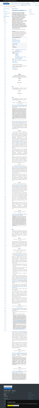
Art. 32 (5, 78)
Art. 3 (5, 28)
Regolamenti (5, 14)
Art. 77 (5, 159)
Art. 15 (5, 50)
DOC (16, 44)
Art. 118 (5, 231)
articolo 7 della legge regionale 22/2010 (18, 328)
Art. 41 (5, 95)
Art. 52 (5, 115)
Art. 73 (5, 152)
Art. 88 (5, 179)
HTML (13, 44)
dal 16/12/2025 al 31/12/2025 (16, 39)
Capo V (5, 141)
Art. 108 (5, 214)
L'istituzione (12, 2)
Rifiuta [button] (11, 405)
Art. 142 (5, 273)
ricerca (18, 3)
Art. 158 (5, 301)
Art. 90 (5, 182)
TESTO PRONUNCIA (15, 69)
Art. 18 (5, 55)
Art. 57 (5, 124)
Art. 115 (5, 226)
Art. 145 (5, 278)
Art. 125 (5, 243)
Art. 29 (5, 73)
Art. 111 (5, 219)
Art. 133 (5, 258)
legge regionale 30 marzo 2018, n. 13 (21, 255)
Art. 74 (5, 154)
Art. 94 (5, 189)
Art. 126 (5, 246)
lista (20, 3)
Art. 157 (5, 298)
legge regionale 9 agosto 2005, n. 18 (20, 141)
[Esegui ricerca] (35, 5)
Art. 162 (5, 311)
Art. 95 (5, 191)
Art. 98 (5, 197)
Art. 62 (5, 132)
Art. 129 (5, 251)
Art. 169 (5, 323)
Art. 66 (5, 139)
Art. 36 (5, 85)
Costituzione (30, 12)
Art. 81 (5, 167)
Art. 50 (5, 110)
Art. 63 (5, 134)
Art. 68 (5, 144)
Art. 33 (5, 80)
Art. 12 (5, 45)
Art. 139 (5, 268)
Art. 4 (5, 30)
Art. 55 (5, 120)
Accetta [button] (9, 405)
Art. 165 (5, 316)
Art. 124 (5, 241)
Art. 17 (5, 53)
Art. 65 (5, 137)
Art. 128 (5, 249)
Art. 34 (5, 82)
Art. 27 (5, 70)
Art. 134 (5, 259)
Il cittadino (27, 2)
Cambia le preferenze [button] (16, 405)
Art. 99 (5, 199)
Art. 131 (5, 254)
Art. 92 (5, 186)
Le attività (18, 2)
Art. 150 (5, 286)
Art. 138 (5, 266)
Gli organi (15, 2)
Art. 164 (5, 315)
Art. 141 (5, 271)
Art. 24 (5, 65)
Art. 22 (5, 62)
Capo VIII (5, 245)
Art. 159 (5, 303)
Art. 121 (5, 236)
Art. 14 (5, 48)
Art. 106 (5, 211)
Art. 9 (5, 40)
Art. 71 (5, 149)
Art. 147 (5, 281)
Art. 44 (5, 100)
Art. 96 (5, 192)
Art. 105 (5, 209)
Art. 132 (5, 256)
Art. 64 (5, 135)
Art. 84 (5, 172)
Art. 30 (5, 75)
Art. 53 (5, 117)
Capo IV (5, 112)
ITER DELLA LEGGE (15, 62)
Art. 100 (5, 201)
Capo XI (5, 310)
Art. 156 (5, 296)
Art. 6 (5, 33)
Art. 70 (5, 147)
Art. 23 (5, 63)
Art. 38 (5, 90)
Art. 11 (5, 43)
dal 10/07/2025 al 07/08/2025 (16, 41)
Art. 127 (5, 248)
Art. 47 (5, 105)
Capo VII (5, 196)
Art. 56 (5, 122)
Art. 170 (5, 325)
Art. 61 (5, 130)
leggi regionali (15, 3)
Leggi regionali (5, 11)
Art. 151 (5, 288)
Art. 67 (5, 142)
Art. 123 (5, 239)
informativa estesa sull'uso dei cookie (32, 403)
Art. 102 (5, 204)
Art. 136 (5, 263)
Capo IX (5, 300)
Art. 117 (5, 229)
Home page (11, 3)
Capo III (5, 87)
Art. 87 (5, 177)
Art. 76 (5, 157)
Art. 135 (5, 261)
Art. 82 (5, 169)
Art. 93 (5, 187)
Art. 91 (5, 184)
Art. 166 (5, 318)
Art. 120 (5, 234)
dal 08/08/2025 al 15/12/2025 (16, 40)
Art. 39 (5, 92)
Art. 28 (5, 72)
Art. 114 (5, 224)
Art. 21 (5, 60)
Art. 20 (5, 58)
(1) (19, 84)
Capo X (5, 307)
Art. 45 (5, 102)
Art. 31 (5, 77)
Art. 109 (5, 216)
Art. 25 (5, 67)
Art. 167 (5, 320)
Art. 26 (5, 68)
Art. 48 (5, 107)
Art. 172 (5, 330)
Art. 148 (5, 283)
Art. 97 (5, 194)
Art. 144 (5, 276)
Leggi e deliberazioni (22, 2)
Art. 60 (5, 129)
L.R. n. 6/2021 (5, 22)
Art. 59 (5, 127)
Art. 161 (5, 308)
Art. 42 (5, 97)
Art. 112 (5, 221)
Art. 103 (5, 206)
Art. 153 (5, 291)
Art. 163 (5, 313)
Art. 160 (5, 305)
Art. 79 (5, 164)
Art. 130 (5, 253)
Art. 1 (5, 25)
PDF (14, 44)
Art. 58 (5, 125)
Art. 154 (5, 293)
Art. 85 (5, 174)
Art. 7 (5, 35)
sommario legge (23, 3)
